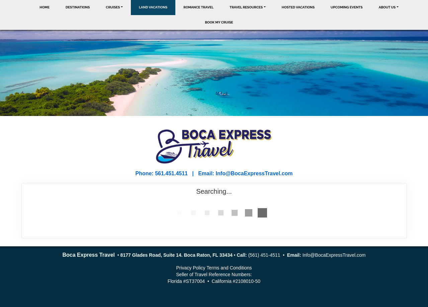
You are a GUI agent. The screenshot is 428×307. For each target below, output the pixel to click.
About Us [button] (387, 7)
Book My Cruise (219, 22)
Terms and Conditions (229, 267)
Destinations (78, 7)
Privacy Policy (190, 267)
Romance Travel (198, 7)
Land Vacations (153, 7)
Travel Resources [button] (246, 7)
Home (44, 7)
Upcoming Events (347, 7)
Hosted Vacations (298, 7)
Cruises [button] (113, 7)
